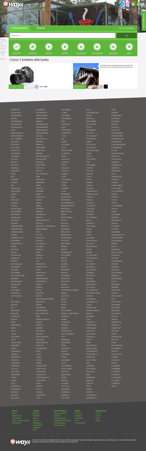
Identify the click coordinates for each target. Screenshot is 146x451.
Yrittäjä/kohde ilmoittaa (62, 420)
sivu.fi (77, 420)
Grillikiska (36, 428)
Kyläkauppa (37, 423)
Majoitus (36, 413)
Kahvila (35, 418)
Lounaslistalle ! (80, 423)
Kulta (97, 418)
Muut (35, 430)
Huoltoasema (38, 425)
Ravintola (36, 416)
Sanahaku (57, 416)
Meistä (14, 413)
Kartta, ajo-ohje (59, 425)
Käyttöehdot (16, 416)
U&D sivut (40, 8)
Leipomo (36, 420)
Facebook (78, 413)
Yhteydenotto (17, 418)
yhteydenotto (144, 20)
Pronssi (98, 413)
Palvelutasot (16, 423)
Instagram (78, 416)
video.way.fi (79, 418)
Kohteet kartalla (59, 418)
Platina (98, 420)
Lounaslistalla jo (59, 423)
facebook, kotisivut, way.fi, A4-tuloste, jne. (40, 22)
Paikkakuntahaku (60, 413)
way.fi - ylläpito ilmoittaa (20, 420)
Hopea (98, 416)
